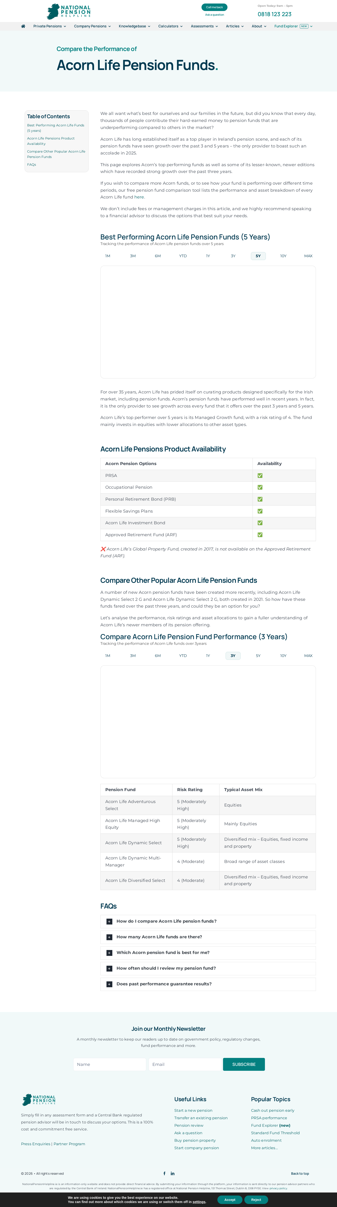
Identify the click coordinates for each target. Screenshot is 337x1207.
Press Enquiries (35, 1144)
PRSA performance (269, 1118)
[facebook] (164, 1173)
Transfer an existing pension (201, 1118)
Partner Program (69, 1144)
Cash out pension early (272, 1110)
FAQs (31, 164)
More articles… (264, 1148)
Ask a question (188, 1133)
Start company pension (196, 1148)
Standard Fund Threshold (275, 1133)
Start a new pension (193, 1110)
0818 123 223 (275, 14)
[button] (208, 921)
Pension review (188, 1125)
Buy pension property (195, 1140)
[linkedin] (172, 1173)
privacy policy (278, 1188)
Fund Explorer (271, 1125)
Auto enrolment (266, 1140)
